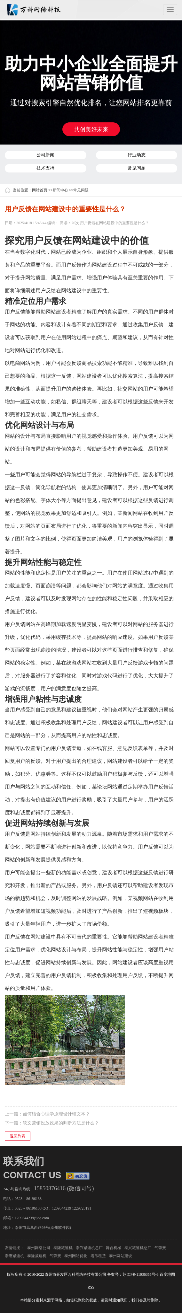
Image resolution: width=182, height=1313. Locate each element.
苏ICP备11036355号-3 (140, 1274)
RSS (91, 1287)
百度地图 (167, 1274)
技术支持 (45, 168)
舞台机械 (113, 1249)
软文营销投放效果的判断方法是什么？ (61, 1123)
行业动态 (137, 155)
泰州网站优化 (75, 1257)
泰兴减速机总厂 (89, 1249)
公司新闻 (45, 155)
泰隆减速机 (63, 1249)
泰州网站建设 (120, 1257)
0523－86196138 (26, 1198)
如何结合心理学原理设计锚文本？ (56, 1114)
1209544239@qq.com (30, 1218)
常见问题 (137, 168)
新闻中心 (60, 190)
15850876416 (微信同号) (62, 1188)
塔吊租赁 (98, 1257)
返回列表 (17, 1136)
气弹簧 (160, 1249)
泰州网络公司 (38, 1249)
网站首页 (39, 190)
